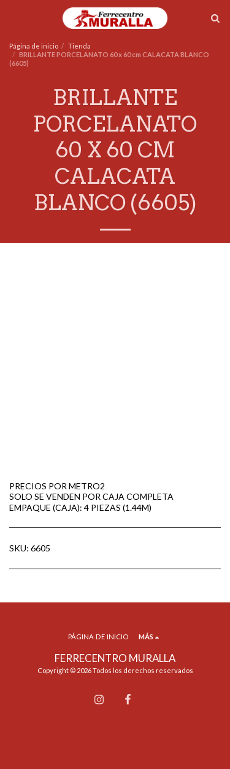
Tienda (79, 46)
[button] (13, 18)
